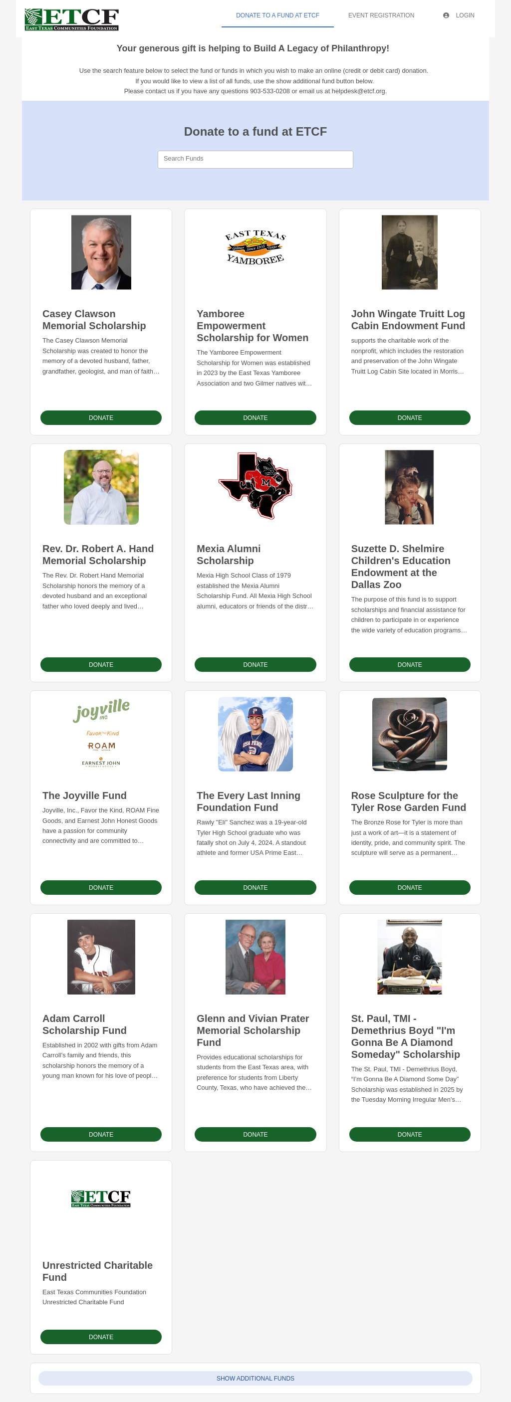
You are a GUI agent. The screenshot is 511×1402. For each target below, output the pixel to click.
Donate (101, 417)
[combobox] (255, 160)
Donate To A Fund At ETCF (277, 15)
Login (459, 15)
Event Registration (381, 15)
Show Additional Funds (255, 1378)
